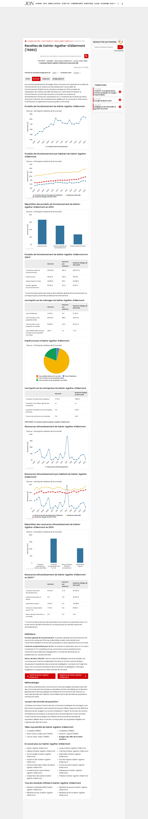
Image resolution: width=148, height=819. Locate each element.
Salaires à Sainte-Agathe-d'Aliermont (41, 751)
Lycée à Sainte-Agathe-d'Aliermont (72, 748)
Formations (100, 85)
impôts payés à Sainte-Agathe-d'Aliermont (53, 422)
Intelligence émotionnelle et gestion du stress (105, 107)
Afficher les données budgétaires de (37, 72)
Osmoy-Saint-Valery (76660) (38, 737)
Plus (113, 3)
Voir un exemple (118, 50)
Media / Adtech (54, 3)
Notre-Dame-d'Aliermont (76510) (40, 734)
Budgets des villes (34, 41)
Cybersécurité (77, 3)
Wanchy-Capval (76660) (69, 734)
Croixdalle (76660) (34, 731)
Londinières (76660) (66, 731)
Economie (105, 3)
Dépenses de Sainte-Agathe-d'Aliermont (73, 676)
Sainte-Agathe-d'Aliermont (64, 41)
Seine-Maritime (47, 41)
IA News (39, 3)
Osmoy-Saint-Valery (81, 60)
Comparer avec (65, 72)
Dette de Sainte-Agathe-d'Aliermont (38, 676)
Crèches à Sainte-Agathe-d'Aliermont (73, 751)
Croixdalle (49, 60)
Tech (45, 3)
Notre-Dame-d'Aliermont (63, 60)
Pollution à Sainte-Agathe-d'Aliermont (73, 776)
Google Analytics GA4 (102, 100)
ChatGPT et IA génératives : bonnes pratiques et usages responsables (105, 92)
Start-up (65, 3)
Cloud (96, 3)
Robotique (88, 3)
